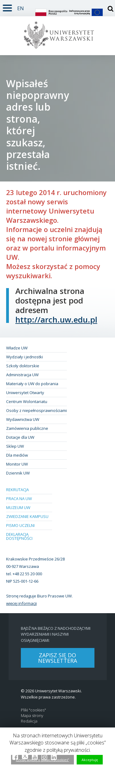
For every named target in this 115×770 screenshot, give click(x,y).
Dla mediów (17, 455)
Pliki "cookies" (33, 710)
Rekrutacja (17, 489)
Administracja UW (22, 374)
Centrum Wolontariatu (26, 401)
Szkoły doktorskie (22, 366)
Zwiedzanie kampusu (27, 516)
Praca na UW (19, 498)
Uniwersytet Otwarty (25, 392)
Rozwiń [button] (6, 4)
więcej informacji (21, 603)
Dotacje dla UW (20, 437)
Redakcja (29, 721)
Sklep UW (15, 446)
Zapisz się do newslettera (57, 657)
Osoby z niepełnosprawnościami (36, 410)
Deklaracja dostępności (19, 536)
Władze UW (17, 348)
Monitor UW (17, 464)
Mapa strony (32, 716)
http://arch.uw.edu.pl (56, 319)
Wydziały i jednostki (24, 357)
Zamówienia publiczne (27, 428)
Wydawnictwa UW (22, 419)
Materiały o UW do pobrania (32, 383)
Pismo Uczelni (20, 525)
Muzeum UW (18, 507)
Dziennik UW (18, 473)
